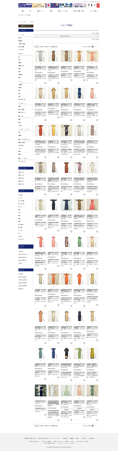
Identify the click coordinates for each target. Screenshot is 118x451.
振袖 (19, 68)
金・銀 (19, 236)
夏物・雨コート (21, 112)
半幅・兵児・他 (21, 99)
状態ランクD (21, 184)
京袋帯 (19, 87)
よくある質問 (91, 1)
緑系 (19, 218)
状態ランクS (21, 172)
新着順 (41, 46)
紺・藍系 (20, 227)
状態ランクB (21, 178)
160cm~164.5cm (22, 257)
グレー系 (20, 230)
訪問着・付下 (21, 65)
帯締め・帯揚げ (21, 142)
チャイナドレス (21, 161)
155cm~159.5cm (22, 254)
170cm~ (20, 263)
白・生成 (20, 195)
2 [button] (94, 46)
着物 (19, 119)
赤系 (19, 209)
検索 (98, 5)
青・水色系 (20, 224)
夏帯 (19, 96)
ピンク (19, 212)
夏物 (19, 77)
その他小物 (20, 145)
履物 (19, 151)
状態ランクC (21, 181)
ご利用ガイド (85, 1)
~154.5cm (20, 251)
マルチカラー (21, 239)
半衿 (19, 132)
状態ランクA (21, 175)
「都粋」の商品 (21, 43)
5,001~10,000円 (22, 277)
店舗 (89, 5)
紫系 (19, 215)
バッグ (19, 148)
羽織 (19, 106)
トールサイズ (21, 49)
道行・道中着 (21, 109)
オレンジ (20, 206)
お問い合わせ (97, 1)
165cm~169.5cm (22, 260)
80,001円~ (20, 288)
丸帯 (19, 93)
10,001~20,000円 (22, 280)
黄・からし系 (21, 203)
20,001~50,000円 (22, 283)
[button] (98, 47)
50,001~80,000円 (22, 285)
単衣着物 (20, 74)
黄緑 (19, 221)
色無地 (19, 62)
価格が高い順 (47, 46)
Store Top (21, 15)
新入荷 (19, 38)
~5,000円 (20, 274)
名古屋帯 (20, 84)
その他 (19, 125)
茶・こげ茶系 (21, 200)
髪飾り (19, 154)
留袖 (19, 71)
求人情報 (83, 438)
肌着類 (19, 135)
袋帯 (19, 90)
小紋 (19, 59)
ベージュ (20, 198)
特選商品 (20, 41)
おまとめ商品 (21, 46)
